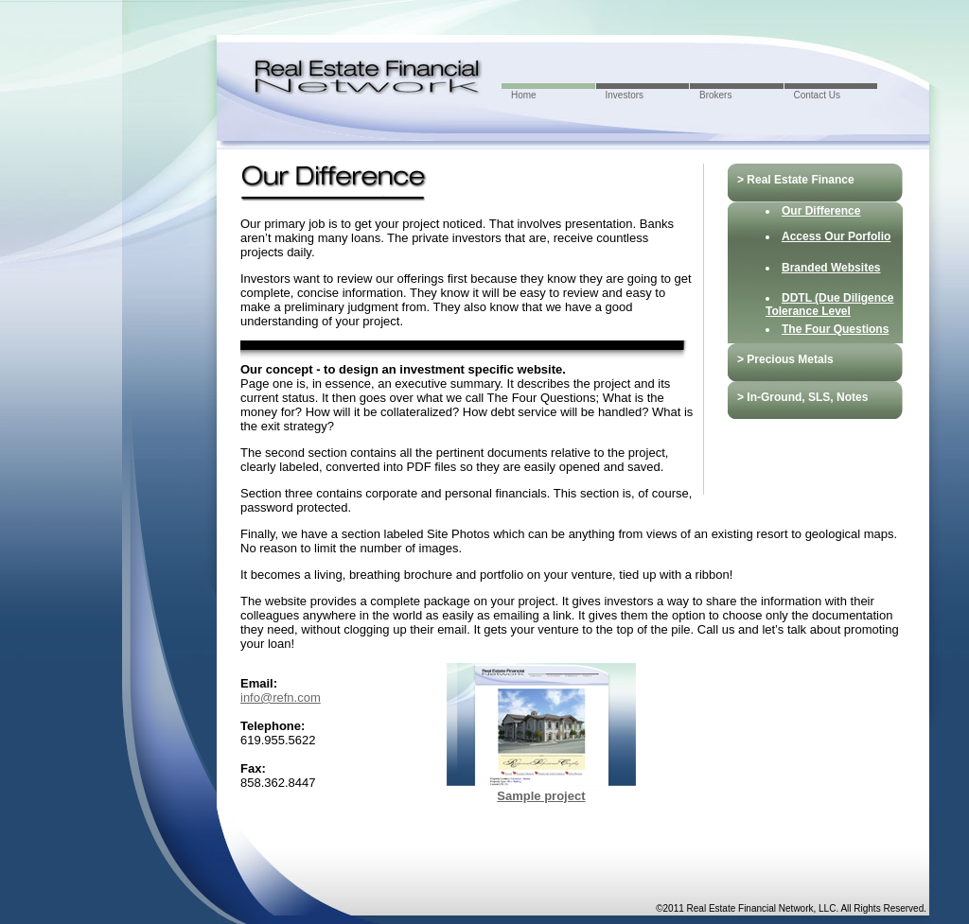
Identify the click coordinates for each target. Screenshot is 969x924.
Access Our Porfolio (836, 236)
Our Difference (821, 211)
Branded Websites (831, 267)
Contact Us (817, 95)
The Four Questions (835, 329)
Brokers (715, 95)
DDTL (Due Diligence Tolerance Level (829, 304)
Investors (625, 95)
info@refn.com (280, 697)
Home (524, 95)
